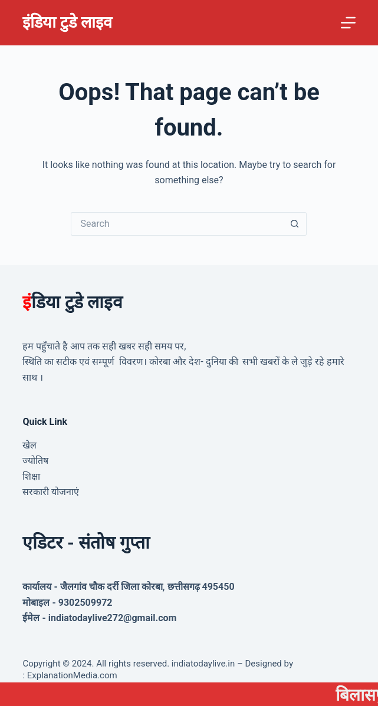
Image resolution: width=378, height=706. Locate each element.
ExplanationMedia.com (71, 675)
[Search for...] (177, 224)
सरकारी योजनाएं (50, 491)
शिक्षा (31, 476)
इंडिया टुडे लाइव (66, 22)
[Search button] (295, 224)
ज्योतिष (35, 460)
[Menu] (348, 22)
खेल (29, 445)
